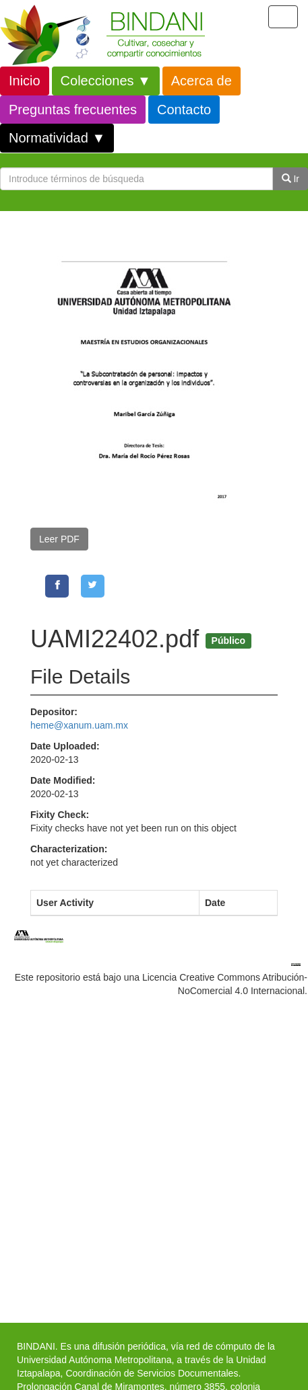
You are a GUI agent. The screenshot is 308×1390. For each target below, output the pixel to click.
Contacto (184, 109)
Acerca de (201, 80)
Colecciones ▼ (106, 80)
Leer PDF (59, 539)
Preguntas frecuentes (73, 109)
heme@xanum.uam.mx (79, 725)
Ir (290, 178)
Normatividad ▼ (57, 137)
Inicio (24, 80)
